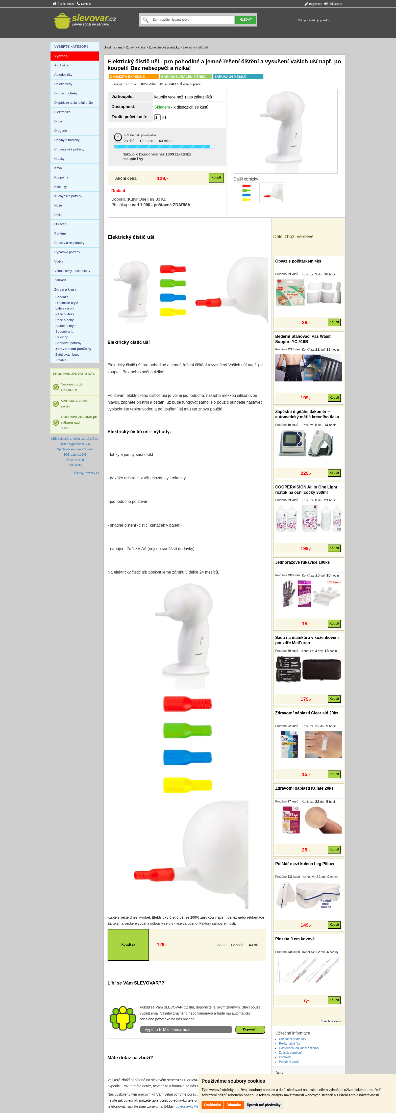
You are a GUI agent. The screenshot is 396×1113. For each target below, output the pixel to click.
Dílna (58, 121)
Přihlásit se (333, 4)
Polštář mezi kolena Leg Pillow (304, 864)
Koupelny (61, 177)
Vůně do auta (75, 460)
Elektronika (62, 112)
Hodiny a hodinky (67, 140)
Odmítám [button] (234, 1105)
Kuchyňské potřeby (68, 196)
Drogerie (60, 131)
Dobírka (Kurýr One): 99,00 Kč (138, 199)
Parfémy (60, 233)
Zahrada (60, 280)
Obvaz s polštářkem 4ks (298, 261)
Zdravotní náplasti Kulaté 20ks (304, 788)
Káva (58, 168)
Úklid (58, 215)
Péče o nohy (65, 320)
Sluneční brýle (66, 326)
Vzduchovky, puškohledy (72, 271)
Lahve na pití (65, 308)
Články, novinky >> (87, 473)
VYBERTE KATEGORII (71, 46)
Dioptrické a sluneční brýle (73, 103)
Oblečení (60, 224)
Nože (58, 205)
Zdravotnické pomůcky (164, 47)
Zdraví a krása (135, 47)
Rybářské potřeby (67, 252)
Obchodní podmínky (292, 1039)
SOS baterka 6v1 (74, 454)
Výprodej (61, 56)
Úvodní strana (64, 4)
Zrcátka (61, 360)
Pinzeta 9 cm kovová (295, 939)
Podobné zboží (289, 1062)
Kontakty (285, 1057)
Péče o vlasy (65, 314)
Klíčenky (60, 187)
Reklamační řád (289, 1043)
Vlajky (58, 261)
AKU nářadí (62, 65)
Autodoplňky (63, 74)
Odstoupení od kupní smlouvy (299, 1048)
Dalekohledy (63, 84)
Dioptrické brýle (67, 303)
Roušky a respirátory (69, 243)
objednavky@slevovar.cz (195, 1106)
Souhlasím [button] (212, 1105)
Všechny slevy (331, 1021)
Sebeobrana (64, 331)
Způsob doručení (290, 1052)
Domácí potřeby (66, 93)
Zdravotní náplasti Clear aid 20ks (306, 713)
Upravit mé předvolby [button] (263, 1105)
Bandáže (62, 297)
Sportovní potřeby (69, 343)
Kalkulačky (75, 465)
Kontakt (84, 4)
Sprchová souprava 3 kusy (75, 449)
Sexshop (62, 337)
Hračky (59, 159)
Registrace (313, 4)
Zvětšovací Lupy (68, 354)
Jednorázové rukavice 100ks (302, 562)
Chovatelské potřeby (69, 149)
